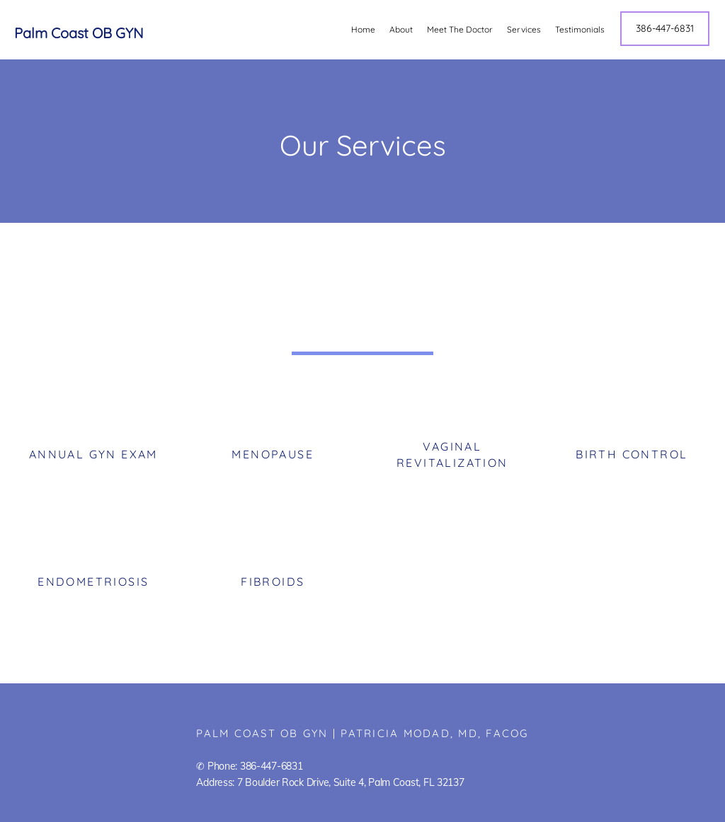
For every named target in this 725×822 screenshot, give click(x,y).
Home (363, 29)
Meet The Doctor (460, 29)
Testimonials (580, 29)
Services (524, 29)
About (401, 29)
